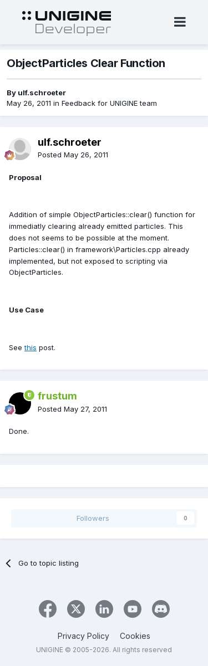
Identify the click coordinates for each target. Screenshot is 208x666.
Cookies (135, 636)
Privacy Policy (83, 636)
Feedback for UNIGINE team (109, 103)
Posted (73, 154)
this (30, 347)
